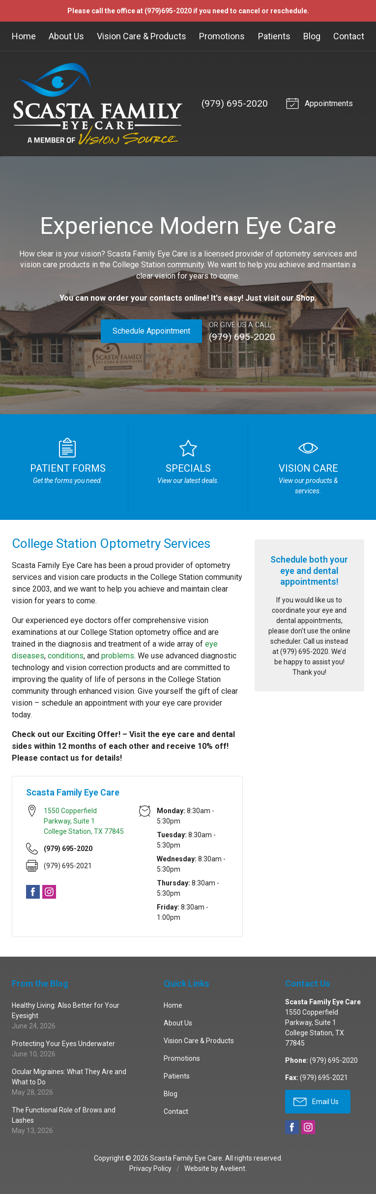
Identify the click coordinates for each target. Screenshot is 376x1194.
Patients (274, 36)
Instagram (49, 891)
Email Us (316, 1101)
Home (24, 36)
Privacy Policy (150, 1168)
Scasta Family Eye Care (186, 1158)
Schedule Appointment (151, 331)
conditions (66, 654)
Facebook (33, 891)
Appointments (318, 103)
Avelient (232, 1168)
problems (117, 654)
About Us (66, 36)
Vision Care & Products (141, 36)
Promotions (222, 36)
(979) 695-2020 (233, 103)
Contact (348, 36)
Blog (311, 36)
